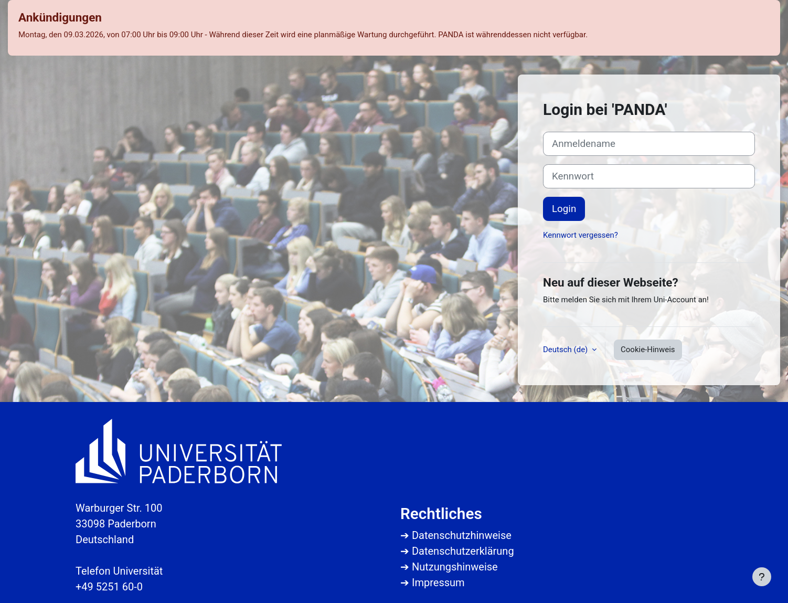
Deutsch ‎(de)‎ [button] (566, 349)
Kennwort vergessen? (580, 235)
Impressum (438, 582)
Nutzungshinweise (455, 566)
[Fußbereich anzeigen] (761, 576)
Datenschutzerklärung (463, 551)
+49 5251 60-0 (109, 586)
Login (564, 209)
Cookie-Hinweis (648, 349)
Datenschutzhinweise (462, 535)
